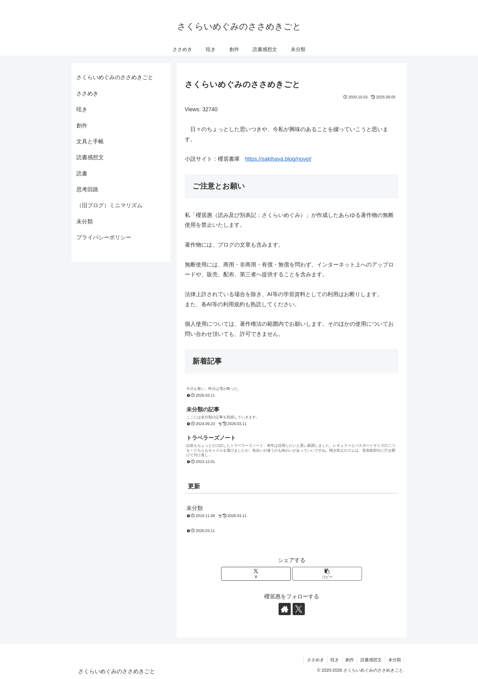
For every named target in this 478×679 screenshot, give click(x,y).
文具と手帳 (90, 141)
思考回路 (87, 189)
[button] (327, 574)
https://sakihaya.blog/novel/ (278, 159)
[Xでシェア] (256, 574)
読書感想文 (90, 157)
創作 (81, 126)
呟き (81, 109)
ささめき (87, 93)
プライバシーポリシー (103, 237)
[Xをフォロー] (299, 609)
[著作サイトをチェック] (285, 609)
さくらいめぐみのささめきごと (114, 77)
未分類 (84, 221)
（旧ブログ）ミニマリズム (109, 205)
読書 (81, 174)
